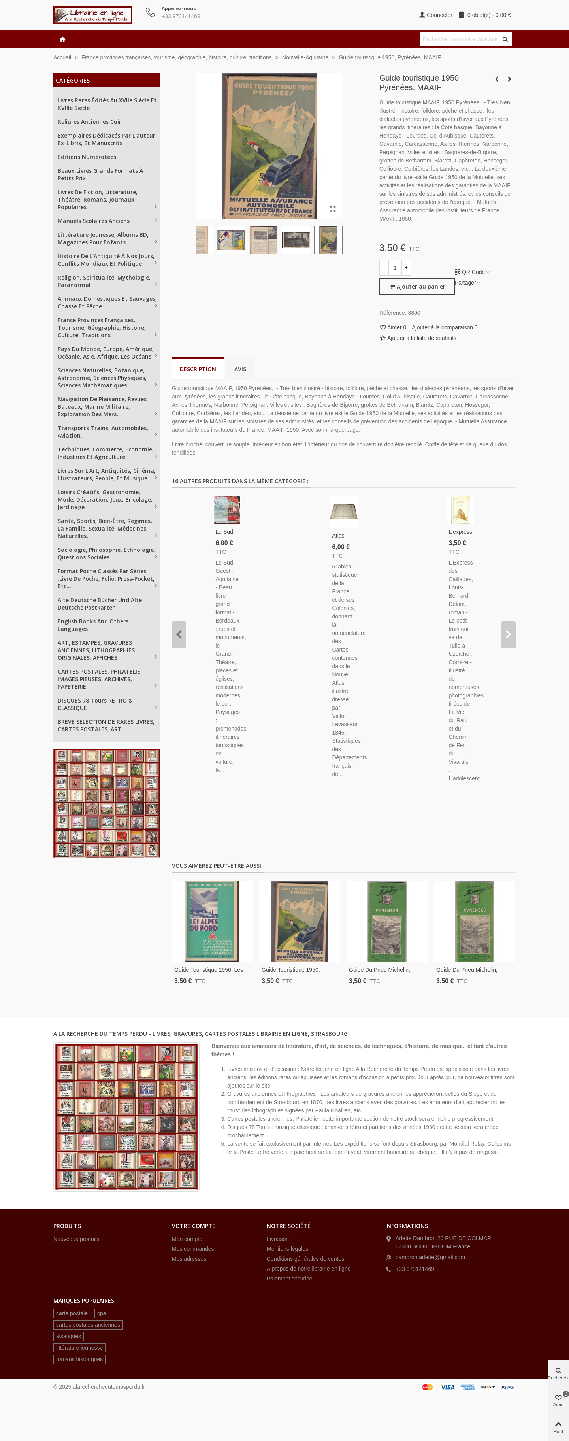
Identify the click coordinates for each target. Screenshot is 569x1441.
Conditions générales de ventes (305, 1259)
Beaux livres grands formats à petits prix (100, 174)
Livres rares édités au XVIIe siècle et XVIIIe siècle (107, 103)
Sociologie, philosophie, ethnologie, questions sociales (106, 553)
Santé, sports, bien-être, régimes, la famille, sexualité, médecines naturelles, (105, 528)
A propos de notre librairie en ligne (308, 1268)
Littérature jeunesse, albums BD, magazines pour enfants (103, 238)
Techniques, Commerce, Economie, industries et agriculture (106, 453)
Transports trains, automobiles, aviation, (103, 431)
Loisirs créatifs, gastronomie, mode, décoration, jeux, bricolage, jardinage (105, 499)
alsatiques (68, 1336)
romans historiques (79, 1359)
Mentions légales (287, 1249)
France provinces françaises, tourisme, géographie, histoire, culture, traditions (102, 327)
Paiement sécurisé (289, 1278)
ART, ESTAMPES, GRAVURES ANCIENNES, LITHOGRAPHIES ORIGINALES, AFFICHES (96, 650)
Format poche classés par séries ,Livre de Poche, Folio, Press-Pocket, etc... (106, 578)
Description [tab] (198, 369)
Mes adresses (189, 1259)
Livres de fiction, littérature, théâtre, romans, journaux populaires (98, 199)
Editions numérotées (87, 157)
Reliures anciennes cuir (89, 121)
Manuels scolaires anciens (94, 221)
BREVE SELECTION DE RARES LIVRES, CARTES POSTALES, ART (106, 725)
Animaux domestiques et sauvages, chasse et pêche (107, 302)
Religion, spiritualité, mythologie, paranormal (104, 281)
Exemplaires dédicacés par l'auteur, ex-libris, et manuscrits (107, 139)
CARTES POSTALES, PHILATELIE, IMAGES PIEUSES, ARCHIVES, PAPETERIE (100, 679)
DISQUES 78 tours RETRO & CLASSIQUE (95, 704)
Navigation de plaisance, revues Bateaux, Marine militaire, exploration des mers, (102, 406)
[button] (179, 634)
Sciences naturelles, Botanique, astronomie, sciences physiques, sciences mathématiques (102, 377)
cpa (101, 1313)
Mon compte (187, 1239)
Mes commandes (193, 1249)
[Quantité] (395, 268)
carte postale (72, 1313)
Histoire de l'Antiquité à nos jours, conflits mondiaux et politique (106, 259)
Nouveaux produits (76, 1239)
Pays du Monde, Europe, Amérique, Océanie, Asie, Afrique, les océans (106, 352)
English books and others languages (93, 625)
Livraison (278, 1239)
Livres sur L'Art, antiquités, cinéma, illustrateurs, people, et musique (107, 474)
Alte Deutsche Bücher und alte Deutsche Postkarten (100, 603)
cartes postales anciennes (88, 1325)
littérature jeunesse (79, 1348)
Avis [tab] (240, 369)
